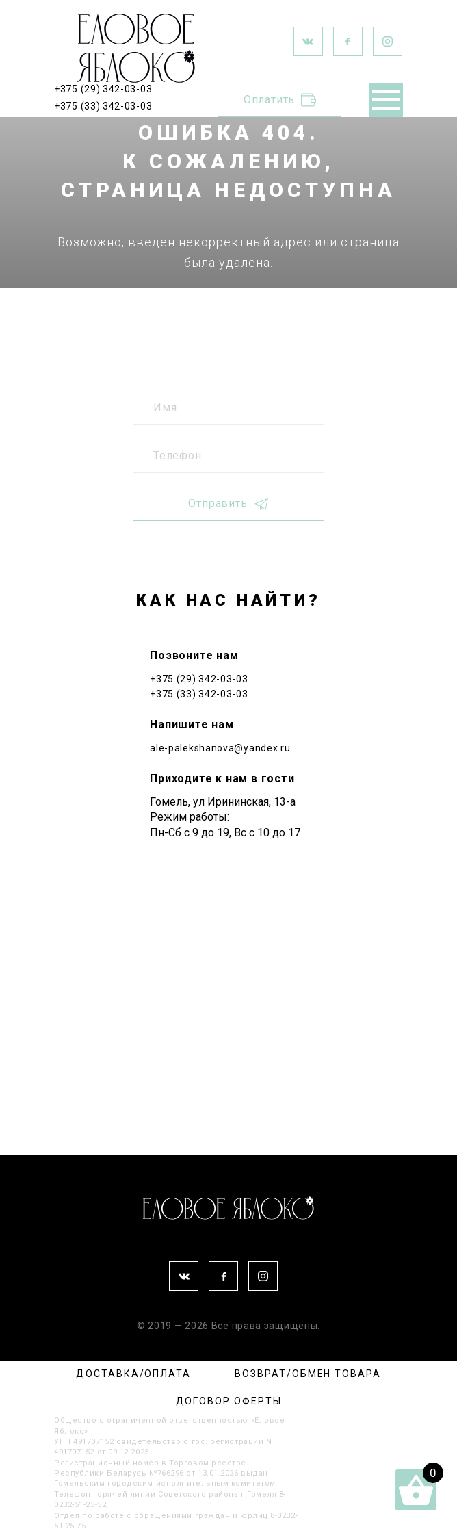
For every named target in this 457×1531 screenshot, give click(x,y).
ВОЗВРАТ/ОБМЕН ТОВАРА (307, 1373)
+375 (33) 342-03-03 (103, 106)
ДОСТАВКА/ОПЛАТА (133, 1373)
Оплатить (280, 99)
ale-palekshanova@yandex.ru (220, 748)
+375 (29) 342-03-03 (103, 88)
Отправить (228, 503)
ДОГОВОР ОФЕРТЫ (229, 1400)
